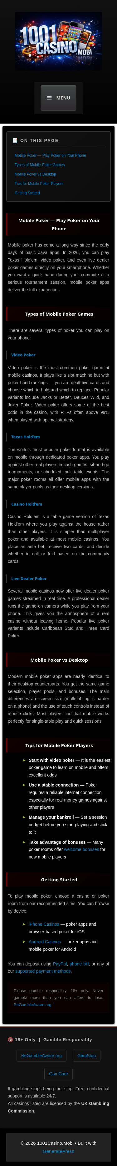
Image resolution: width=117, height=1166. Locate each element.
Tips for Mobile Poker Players (39, 183)
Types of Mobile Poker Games (40, 165)
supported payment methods (43, 971)
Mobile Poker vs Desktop (35, 174)
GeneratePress (58, 1151)
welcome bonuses (81, 849)
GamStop (86, 1055)
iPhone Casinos (44, 924)
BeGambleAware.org (32, 1004)
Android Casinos (45, 941)
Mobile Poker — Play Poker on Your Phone (50, 155)
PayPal (60, 963)
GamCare (58, 1073)
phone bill (79, 963)
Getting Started (27, 193)
